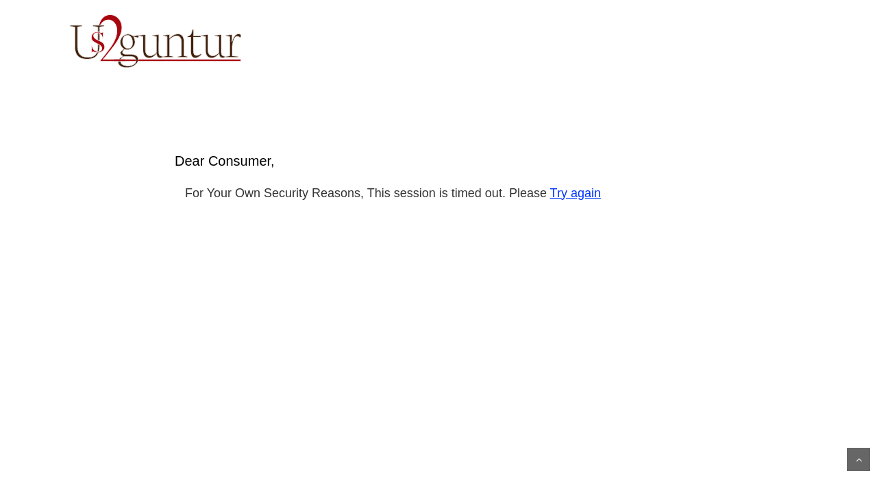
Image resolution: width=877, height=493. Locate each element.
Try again (575, 193)
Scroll (858, 459)
